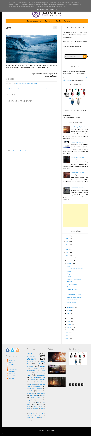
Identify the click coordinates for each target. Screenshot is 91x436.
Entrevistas (42, 380)
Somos (69, 271)
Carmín (69, 276)
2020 (67, 252)
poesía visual (32, 413)
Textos (36, 83)
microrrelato (31, 371)
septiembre (70, 307)
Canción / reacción (33, 411)
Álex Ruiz (11, 378)
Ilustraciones (34, 377)
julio (68, 313)
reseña (38, 364)
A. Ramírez (30, 391)
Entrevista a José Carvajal (74, 279)
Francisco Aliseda (71, 302)
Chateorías (40, 413)
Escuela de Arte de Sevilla (74, 294)
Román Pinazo (41, 382)
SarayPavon (12, 373)
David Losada (34, 395)
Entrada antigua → (51, 89)
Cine (44, 377)
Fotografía (29, 400)
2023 (67, 244)
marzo (69, 324)
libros (24, 83)
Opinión (43, 408)
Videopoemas (38, 386)
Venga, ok (53, 9)
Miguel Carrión (13, 369)
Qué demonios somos (34, 21)
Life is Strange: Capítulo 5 (78, 142)
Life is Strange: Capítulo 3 (78, 157)
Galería (32, 382)
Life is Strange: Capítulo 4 (78, 127)
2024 (67, 241)
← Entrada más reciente (13, 89)
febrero (69, 327)
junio (68, 316)
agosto (69, 310)
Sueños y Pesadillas (72, 300)
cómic (34, 404)
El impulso (69, 274)
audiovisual (41, 375)
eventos (39, 400)
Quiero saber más (41, 9)
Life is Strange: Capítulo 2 (78, 172)
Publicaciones (30, 388)
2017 (67, 335)
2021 (67, 250)
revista (28, 408)
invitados (19, 83)
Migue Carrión (41, 393)
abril (68, 321)
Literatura (30, 83)
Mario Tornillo (35, 397)
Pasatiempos (30, 417)
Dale (85, 56)
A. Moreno (12, 360)
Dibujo (43, 395)
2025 (67, 239)
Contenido (48, 21)
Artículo (42, 366)
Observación (70, 287)
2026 (67, 236)
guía (38, 402)
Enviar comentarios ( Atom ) (20, 151)
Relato (36, 368)
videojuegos (30, 393)
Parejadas (69, 281)
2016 (67, 338)
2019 (67, 255)
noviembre (70, 261)
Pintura (40, 391)
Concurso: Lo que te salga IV (74, 297)
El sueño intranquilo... (72, 289)
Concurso (67, 21)
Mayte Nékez (12, 367)
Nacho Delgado (38, 406)
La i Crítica (11, 365)
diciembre (70, 258)
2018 (67, 332)
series (40, 404)
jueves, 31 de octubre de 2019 (22, 30)
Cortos (28, 406)
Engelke (11, 362)
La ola (8, 28)
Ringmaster (12, 371)
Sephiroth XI (12, 376)
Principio (69, 292)
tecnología (35, 408)
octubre (69, 263)
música (38, 373)
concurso (32, 380)
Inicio (33, 89)
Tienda (58, 21)
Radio (37, 417)
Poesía (30, 362)
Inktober (69, 305)
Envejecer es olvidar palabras (75, 269)
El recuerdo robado (72, 284)
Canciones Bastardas (33, 415)
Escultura (42, 411)
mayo (69, 319)
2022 (67, 247)
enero (69, 330)
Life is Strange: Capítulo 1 (78, 188)
